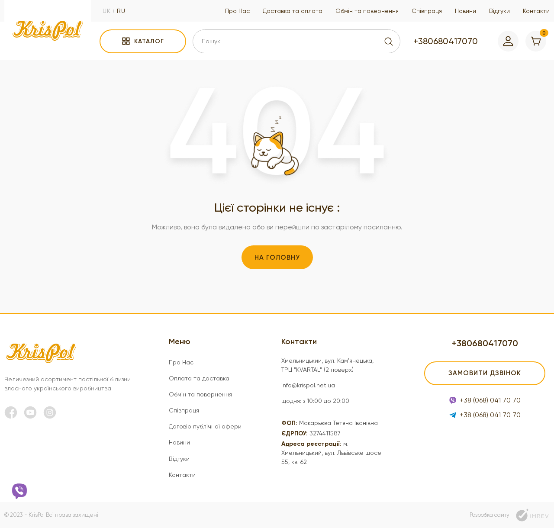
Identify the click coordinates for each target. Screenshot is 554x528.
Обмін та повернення (367, 10)
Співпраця (427, 10)
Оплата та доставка (199, 378)
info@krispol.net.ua (308, 385)
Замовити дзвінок (484, 373)
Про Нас (237, 10)
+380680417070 (445, 41)
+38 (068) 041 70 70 (485, 400)
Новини (465, 10)
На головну (277, 257)
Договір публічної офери (205, 426)
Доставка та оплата (292, 10)
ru (121, 10)
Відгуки (499, 10)
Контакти (536, 10)
